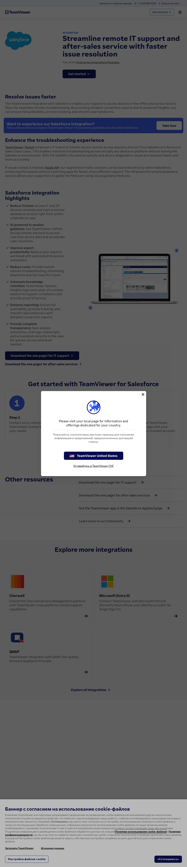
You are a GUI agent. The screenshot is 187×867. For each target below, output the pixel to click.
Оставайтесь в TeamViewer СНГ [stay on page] (93, 466)
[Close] (142, 394)
